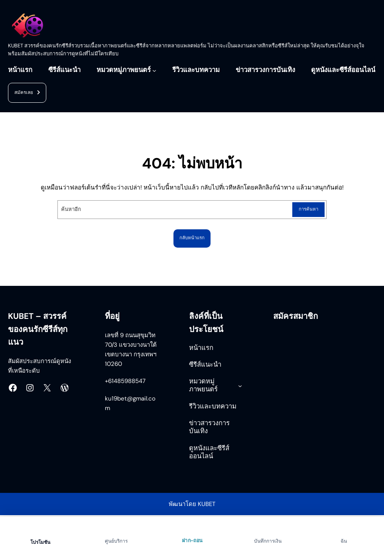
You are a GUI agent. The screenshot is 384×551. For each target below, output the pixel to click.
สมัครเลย (28, 93)
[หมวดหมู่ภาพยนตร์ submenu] (154, 70)
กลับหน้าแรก (192, 238)
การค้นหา (307, 209)
